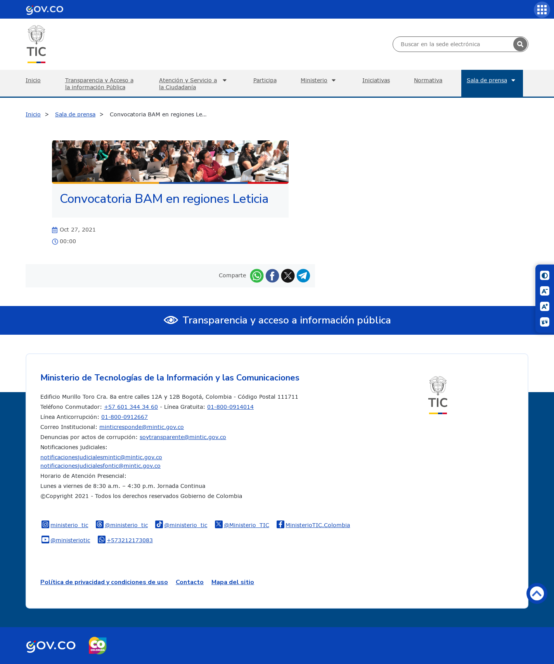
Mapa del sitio (232, 582)
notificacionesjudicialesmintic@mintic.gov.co (101, 457)
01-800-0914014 (230, 406)
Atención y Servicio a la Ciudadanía (194, 83)
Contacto (190, 582)
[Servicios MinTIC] (542, 10)
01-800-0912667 (124, 416)
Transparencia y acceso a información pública (286, 320)
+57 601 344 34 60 (131, 406)
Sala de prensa (492, 80)
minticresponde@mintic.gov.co (141, 427)
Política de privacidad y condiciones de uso (104, 582)
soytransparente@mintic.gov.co (183, 437)
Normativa (428, 80)
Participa (265, 80)
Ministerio (319, 80)
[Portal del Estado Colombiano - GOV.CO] (45, 9)
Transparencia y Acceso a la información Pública (99, 83)
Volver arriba (536, 593)
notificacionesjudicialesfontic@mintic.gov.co (100, 465)
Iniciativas (376, 80)
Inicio (33, 80)
